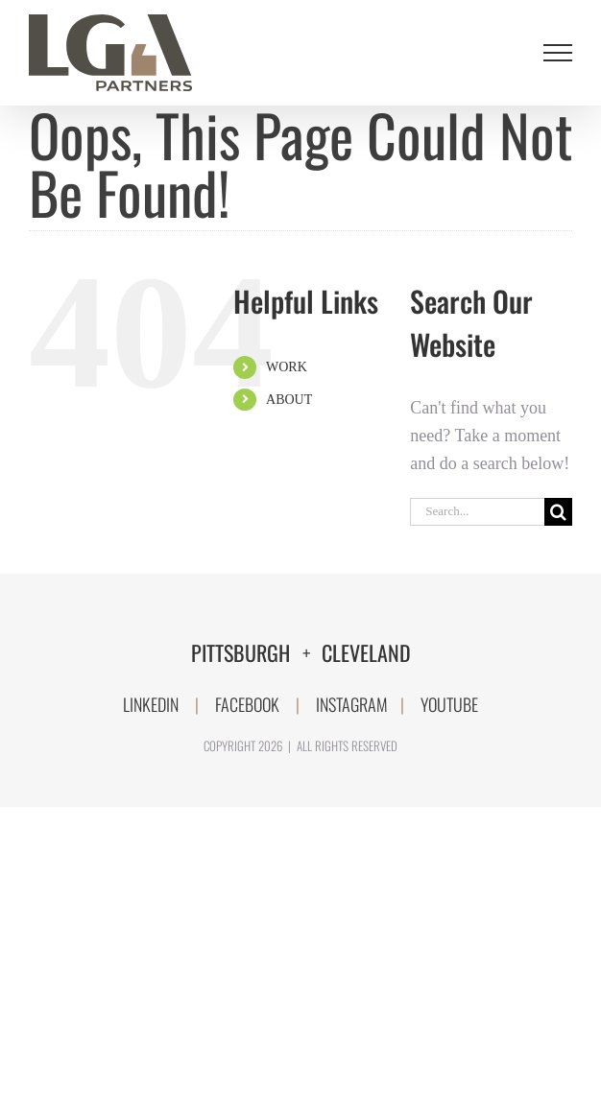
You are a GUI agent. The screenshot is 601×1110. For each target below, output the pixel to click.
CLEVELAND (366, 652)
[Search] (558, 512)
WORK (286, 367)
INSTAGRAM (352, 704)
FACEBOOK (247, 704)
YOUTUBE (449, 704)
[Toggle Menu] (558, 52)
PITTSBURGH (243, 652)
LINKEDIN (151, 704)
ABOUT (289, 399)
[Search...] (477, 512)
